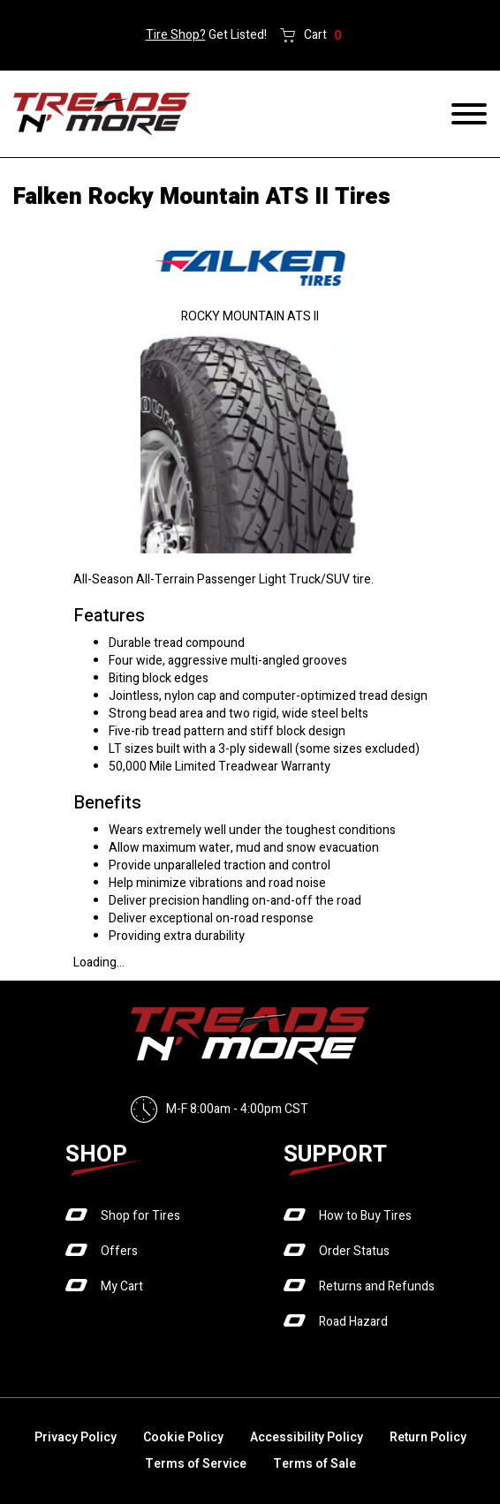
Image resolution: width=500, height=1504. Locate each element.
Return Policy (428, 1437)
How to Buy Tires (365, 1216)
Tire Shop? (176, 35)
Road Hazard (353, 1321)
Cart (323, 35)
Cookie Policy (183, 1437)
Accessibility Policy (306, 1437)
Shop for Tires (140, 1216)
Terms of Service (195, 1464)
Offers (119, 1251)
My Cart (122, 1286)
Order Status (354, 1251)
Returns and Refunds (377, 1286)
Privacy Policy (75, 1437)
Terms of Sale (314, 1464)
